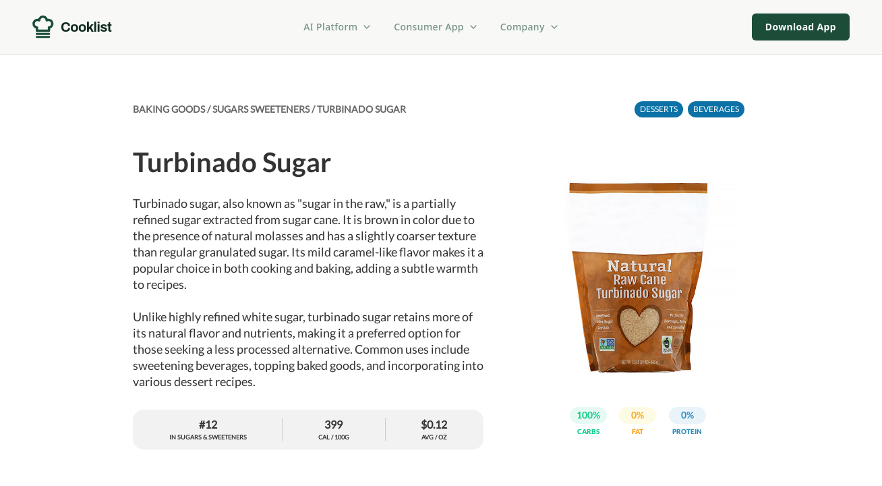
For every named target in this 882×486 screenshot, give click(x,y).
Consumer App (436, 26)
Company (530, 26)
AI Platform (337, 26)
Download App (800, 26)
